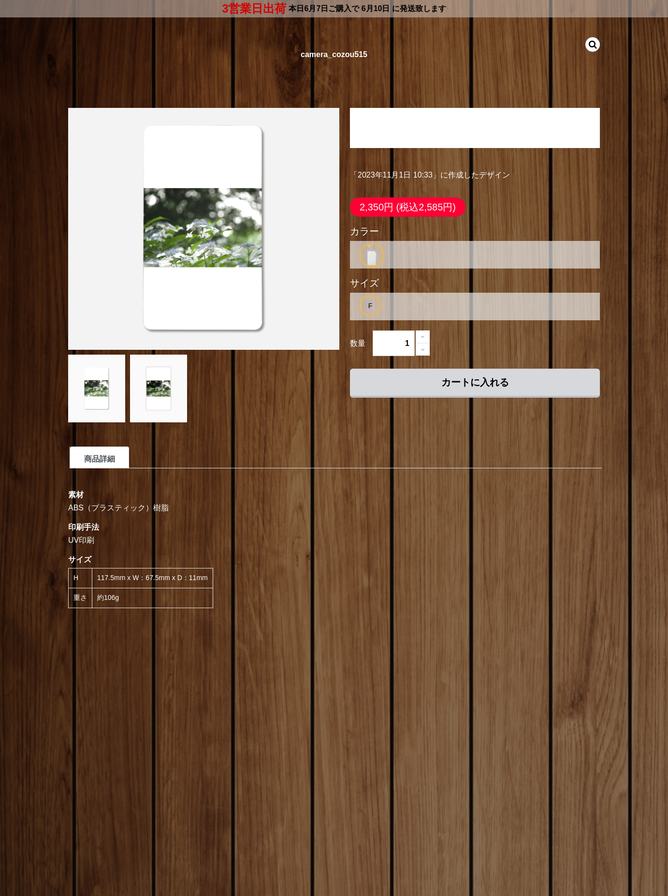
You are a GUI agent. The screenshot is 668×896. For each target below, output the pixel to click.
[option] (372, 255)
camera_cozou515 (334, 54)
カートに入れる (475, 382)
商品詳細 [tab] (99, 459)
